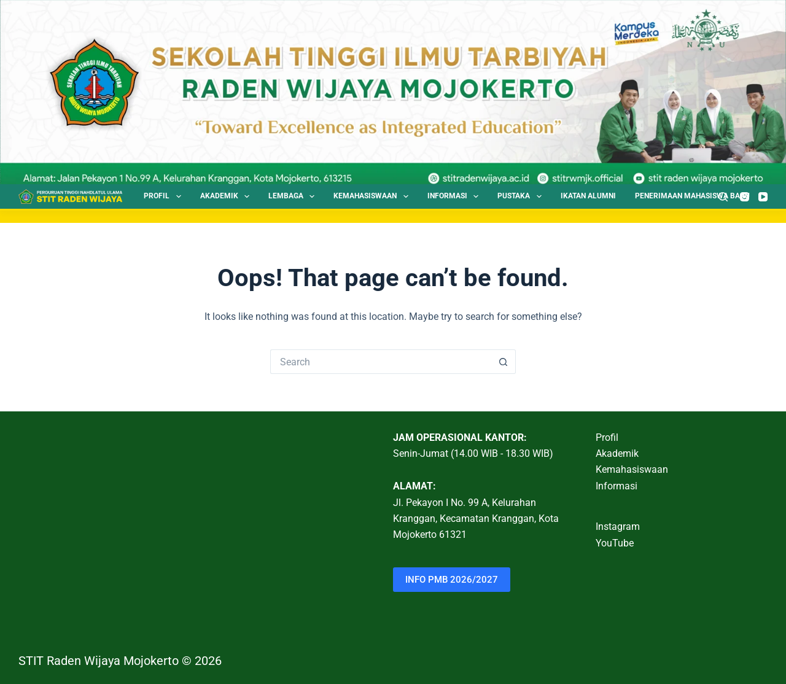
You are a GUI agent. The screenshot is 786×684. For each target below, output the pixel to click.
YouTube (615, 543)
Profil (164, 196)
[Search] (723, 196)
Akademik (227, 196)
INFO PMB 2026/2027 (451, 579)
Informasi (455, 196)
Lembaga (293, 196)
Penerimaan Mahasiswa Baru (692, 196)
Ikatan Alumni (588, 196)
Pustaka (521, 196)
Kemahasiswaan (373, 196)
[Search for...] (380, 361)
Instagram (618, 526)
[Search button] (503, 361)
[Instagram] (744, 196)
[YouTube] (763, 196)
